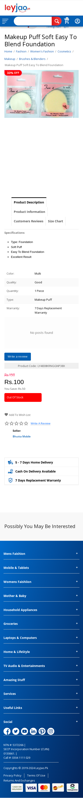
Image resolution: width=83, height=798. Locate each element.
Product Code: (27, 366)
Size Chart (55, 221)
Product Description (29, 202)
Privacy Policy (12, 775)
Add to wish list (17, 415)
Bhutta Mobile (22, 436)
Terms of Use (36, 775)
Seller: (17, 431)
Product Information (29, 212)
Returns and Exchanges (19, 780)
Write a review (40, 423)
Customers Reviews (28, 221)
